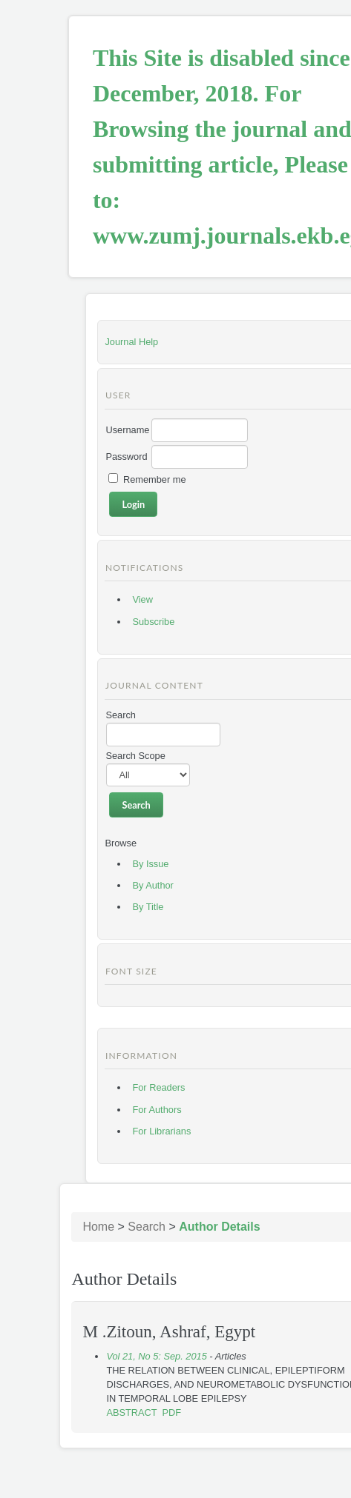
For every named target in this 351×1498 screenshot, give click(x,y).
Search (146, 1226)
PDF (172, 1412)
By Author (153, 885)
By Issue (150, 863)
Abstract (131, 1412)
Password (126, 456)
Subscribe (153, 621)
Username (127, 429)
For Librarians (161, 1131)
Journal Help (131, 341)
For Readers (158, 1087)
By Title (147, 906)
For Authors (156, 1109)
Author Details (219, 1226)
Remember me (154, 479)
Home (98, 1226)
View (142, 599)
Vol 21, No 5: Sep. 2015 (156, 1356)
